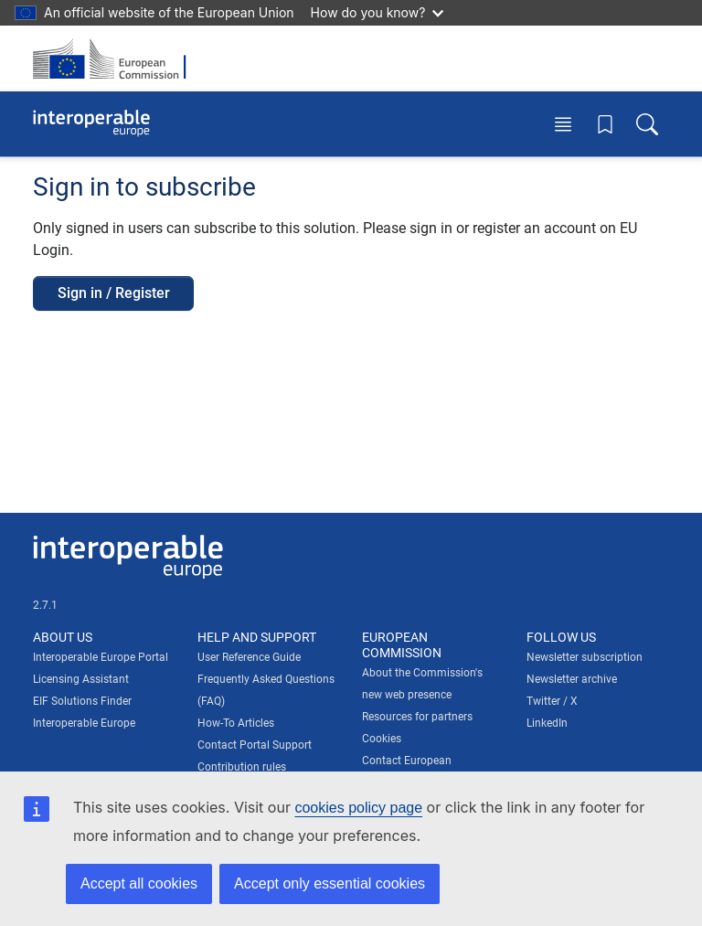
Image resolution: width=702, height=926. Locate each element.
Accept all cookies (138, 883)
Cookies (381, 738)
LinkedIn (547, 723)
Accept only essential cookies (329, 883)
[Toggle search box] (647, 123)
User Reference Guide (249, 657)
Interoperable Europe (84, 723)
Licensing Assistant (81, 679)
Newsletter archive (571, 679)
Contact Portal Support (254, 745)
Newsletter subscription (584, 657)
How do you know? (377, 12)
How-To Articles (235, 723)
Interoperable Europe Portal (100, 657)
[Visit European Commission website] (115, 58)
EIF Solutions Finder (82, 701)
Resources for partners (417, 716)
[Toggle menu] (563, 123)
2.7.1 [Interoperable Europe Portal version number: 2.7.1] (45, 605)
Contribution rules (241, 767)
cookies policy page (358, 807)
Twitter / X (552, 701)
